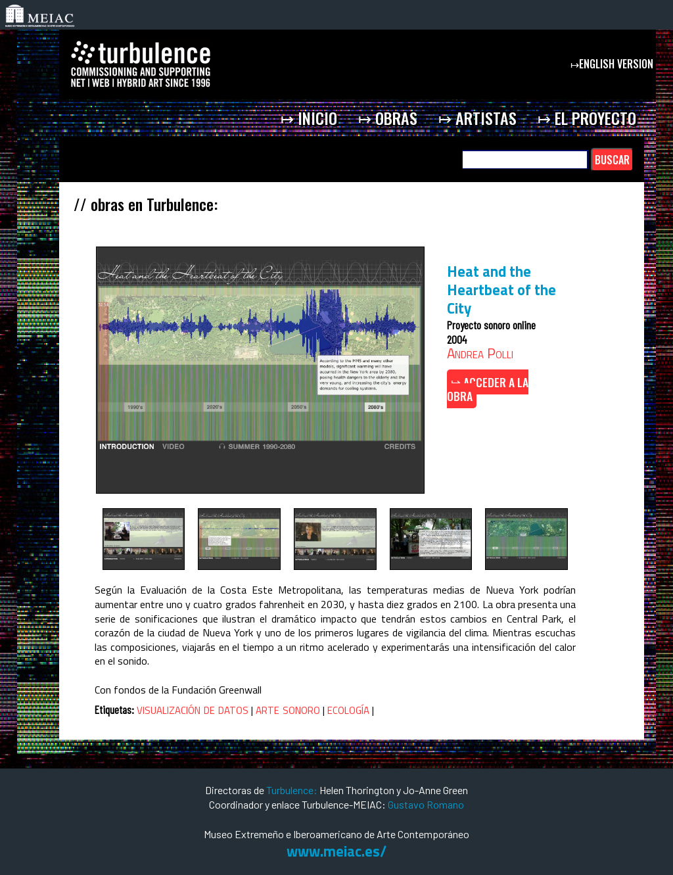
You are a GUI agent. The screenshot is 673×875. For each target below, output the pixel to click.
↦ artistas (477, 118)
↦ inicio (309, 118)
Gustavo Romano (426, 804)
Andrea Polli (480, 353)
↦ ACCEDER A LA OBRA (487, 389)
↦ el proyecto (587, 118)
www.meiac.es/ (336, 851)
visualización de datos (192, 708)
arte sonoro (288, 708)
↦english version (613, 64)
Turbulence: (291, 790)
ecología (348, 708)
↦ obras (387, 118)
